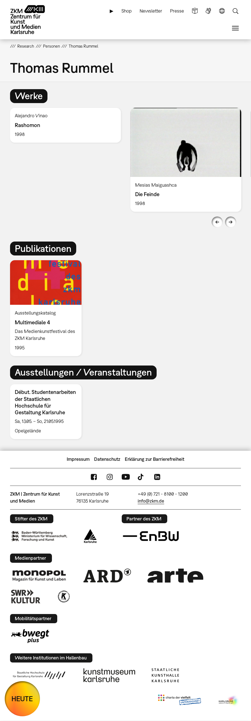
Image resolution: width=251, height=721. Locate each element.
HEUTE (22, 699)
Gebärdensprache (208, 11)
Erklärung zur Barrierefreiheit (154, 459)
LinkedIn (157, 477)
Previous (217, 222)
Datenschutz (107, 459)
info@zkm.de (151, 501)
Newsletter (151, 11)
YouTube (125, 477)
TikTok (141, 477)
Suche (235, 11)
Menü (235, 28)
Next (230, 222)
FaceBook (93, 477)
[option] (65, 125)
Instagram (109, 477)
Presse (177, 11)
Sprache (222, 11)
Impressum (78, 459)
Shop (126, 11)
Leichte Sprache (194, 11)
